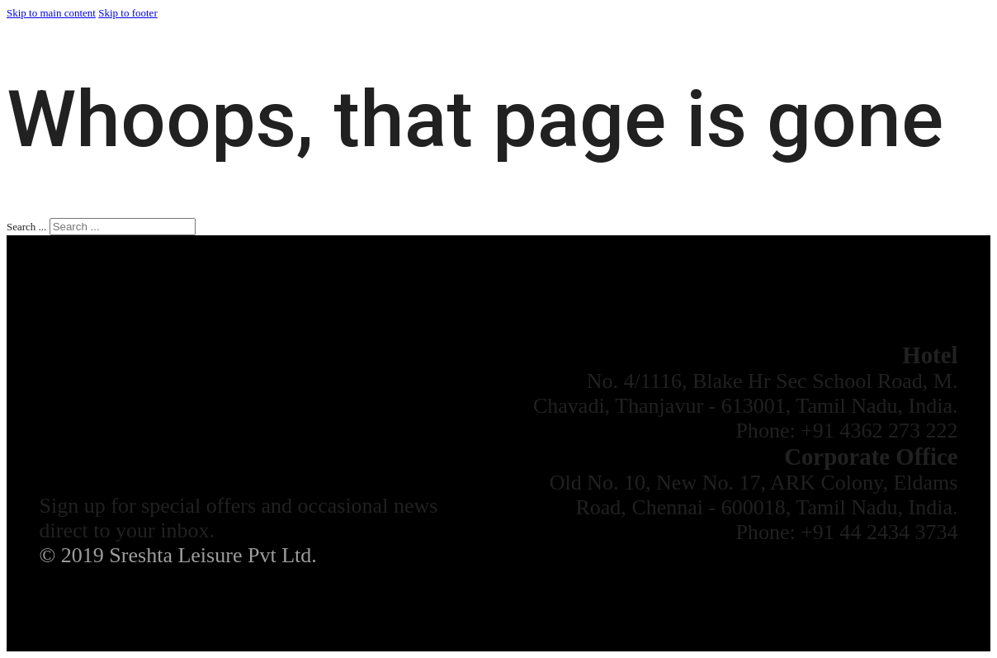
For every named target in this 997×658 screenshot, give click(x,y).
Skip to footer (128, 13)
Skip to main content (51, 13)
